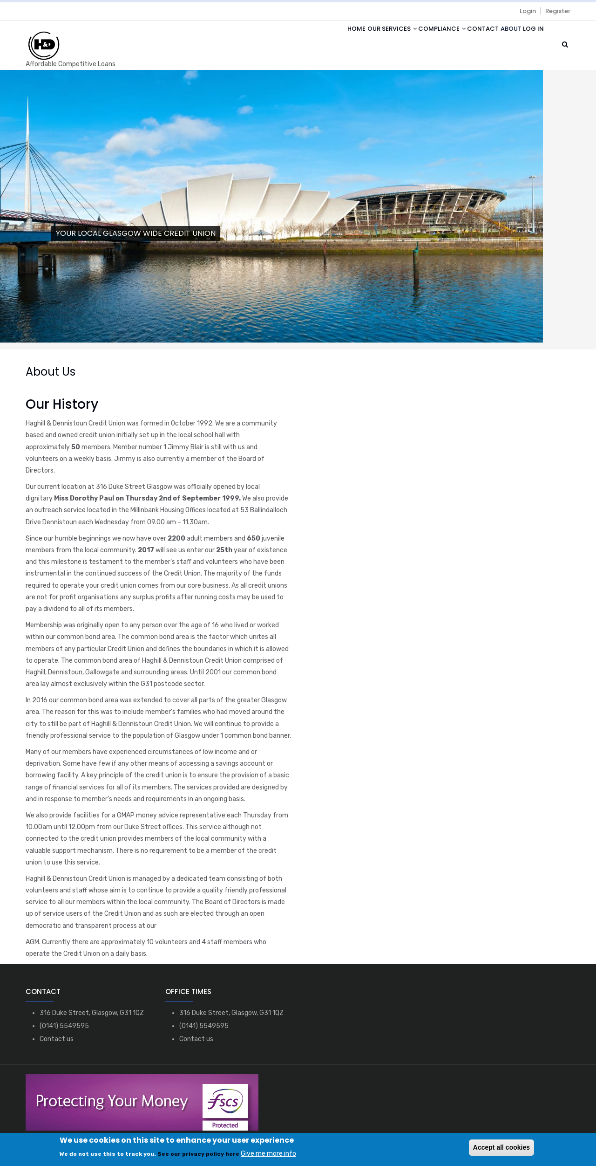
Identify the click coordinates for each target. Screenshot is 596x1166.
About (499, 38)
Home (314, 38)
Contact (464, 38)
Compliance (415, 38)
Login (528, 11)
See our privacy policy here (198, 1154)
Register (557, 11)
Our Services (357, 38)
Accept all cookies (501, 1148)
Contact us (57, 1039)
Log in (529, 38)
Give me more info (268, 1154)
